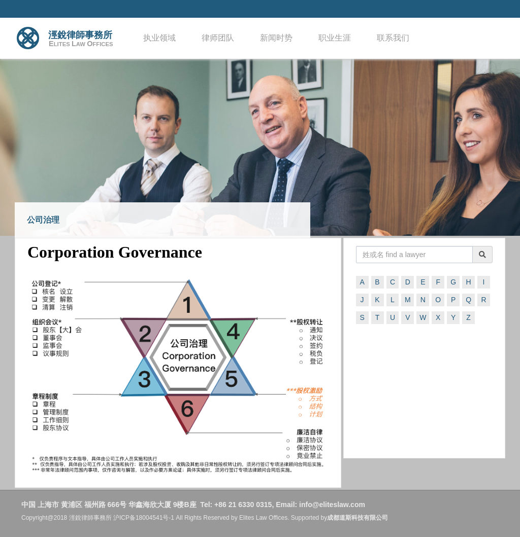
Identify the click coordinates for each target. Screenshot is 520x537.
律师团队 (218, 37)
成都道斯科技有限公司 (357, 517)
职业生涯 (334, 37)
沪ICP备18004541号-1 (143, 517)
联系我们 (393, 37)
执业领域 (159, 37)
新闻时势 (276, 37)
